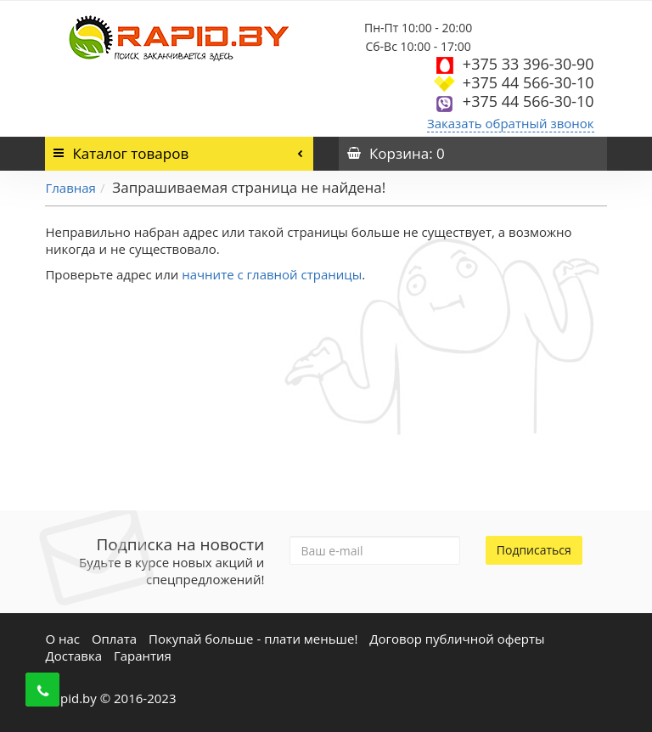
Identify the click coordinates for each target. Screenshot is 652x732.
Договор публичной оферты (456, 638)
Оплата (114, 638)
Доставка (73, 655)
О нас (62, 638)
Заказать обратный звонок (510, 123)
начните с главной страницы (272, 274)
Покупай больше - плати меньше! (253, 638)
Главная (70, 187)
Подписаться (534, 550)
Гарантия (142, 655)
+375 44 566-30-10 (528, 82)
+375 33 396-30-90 (528, 63)
